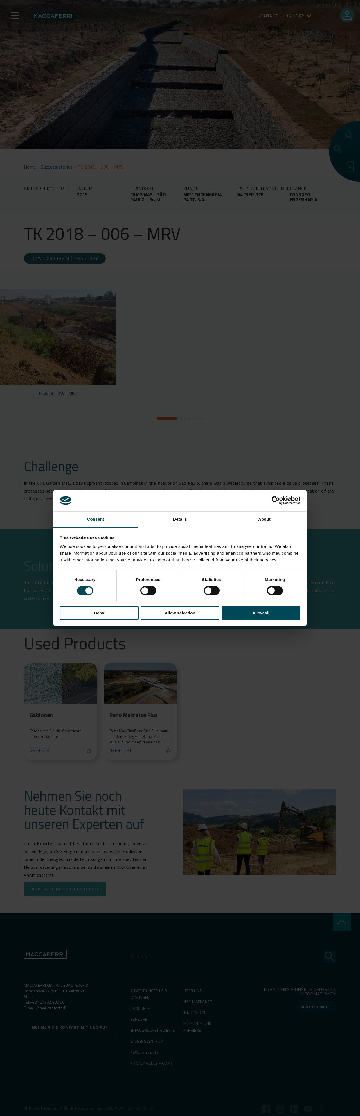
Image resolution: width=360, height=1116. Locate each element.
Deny (99, 613)
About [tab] (264, 519)
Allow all (260, 613)
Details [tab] (180, 519)
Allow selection (180, 613)
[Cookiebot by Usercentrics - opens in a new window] (275, 500)
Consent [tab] (95, 519)
